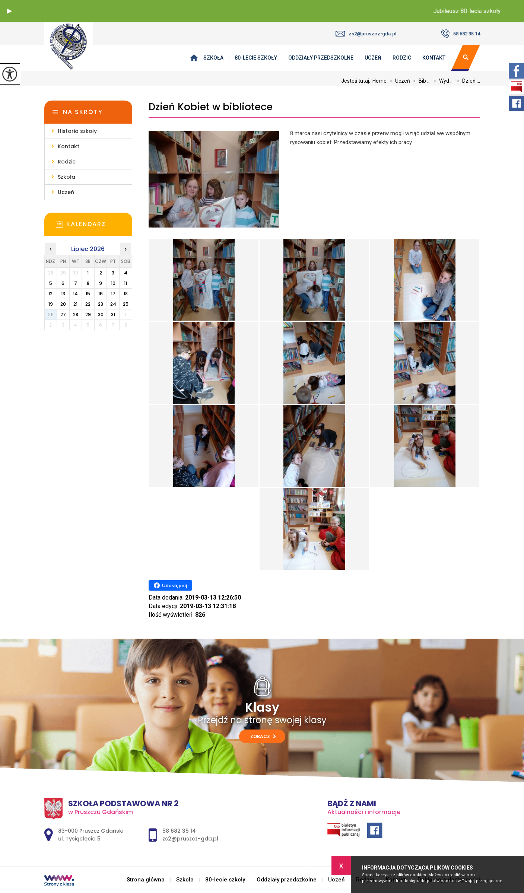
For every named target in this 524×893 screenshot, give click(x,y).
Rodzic (402, 58)
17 (113, 293)
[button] (9, 11)
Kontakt (433, 58)
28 (75, 314)
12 (50, 293)
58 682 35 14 (460, 33)
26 (51, 314)
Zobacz (263, 736)
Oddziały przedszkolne (320, 58)
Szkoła (213, 58)
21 (75, 304)
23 (100, 304)
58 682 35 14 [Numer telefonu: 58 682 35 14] (179, 831)
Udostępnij (170, 585)
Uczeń (373, 58)
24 (113, 304)
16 (100, 293)
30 (101, 314)
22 (87, 304)
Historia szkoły (77, 131)
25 (125, 304)
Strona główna (195, 58)
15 (88, 293)
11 (125, 283)
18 (126, 293)
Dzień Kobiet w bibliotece (211, 107)
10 (113, 283)
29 (88, 314)
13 (63, 293)
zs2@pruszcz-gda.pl (366, 33)
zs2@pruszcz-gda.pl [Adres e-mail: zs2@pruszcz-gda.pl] (190, 838)
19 (50, 304)
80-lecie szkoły (256, 58)
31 (113, 314)
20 (63, 304)
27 (63, 314)
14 (75, 293)
